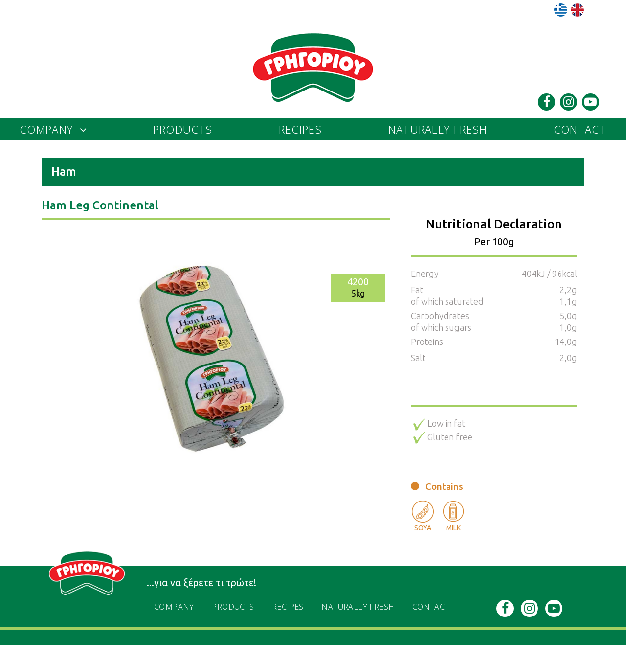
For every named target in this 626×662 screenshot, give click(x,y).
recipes (300, 129)
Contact (580, 129)
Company (46, 129)
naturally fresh (438, 129)
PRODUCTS (182, 129)
